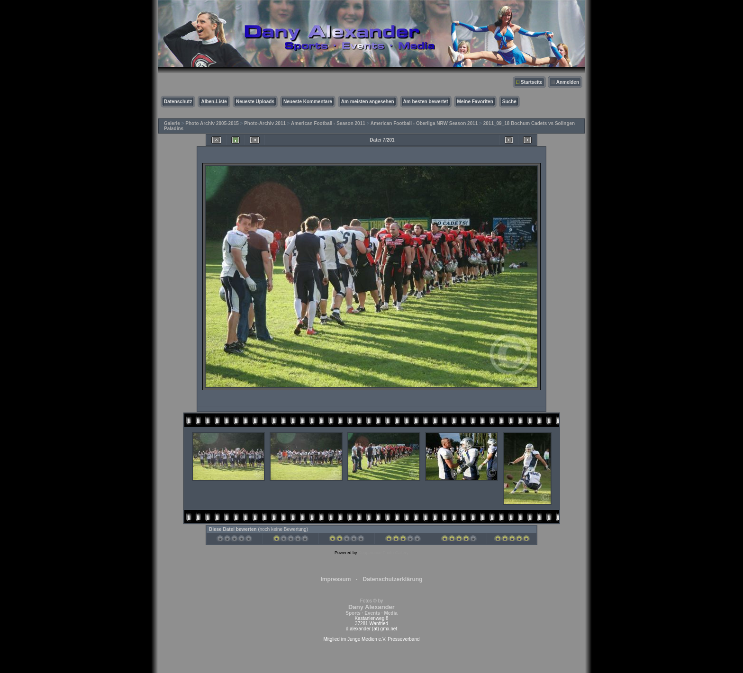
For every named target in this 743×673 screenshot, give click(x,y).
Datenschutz (178, 101)
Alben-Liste (214, 101)
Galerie (172, 123)
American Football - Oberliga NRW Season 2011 (424, 123)
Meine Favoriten (475, 101)
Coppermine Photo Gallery (383, 552)
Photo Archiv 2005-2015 (211, 123)
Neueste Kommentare (307, 101)
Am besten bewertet (425, 101)
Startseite (532, 82)
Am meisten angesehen (367, 101)
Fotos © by (371, 607)
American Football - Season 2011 (328, 123)
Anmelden (567, 82)
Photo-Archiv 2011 (265, 123)
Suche (509, 101)
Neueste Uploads (255, 101)
